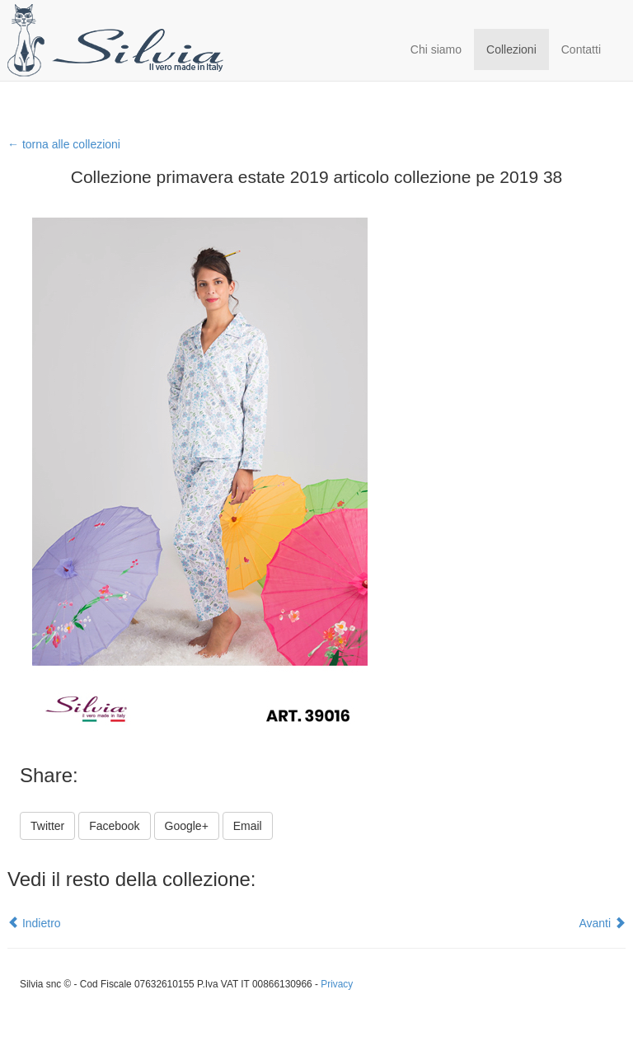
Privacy (337, 984)
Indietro (34, 923)
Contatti (581, 49)
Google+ (187, 825)
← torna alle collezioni (63, 144)
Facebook (114, 825)
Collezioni (511, 49)
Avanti (602, 923)
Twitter (47, 825)
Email (247, 825)
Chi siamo (436, 49)
